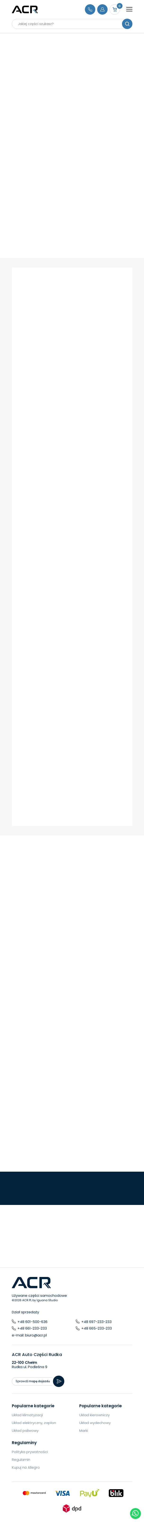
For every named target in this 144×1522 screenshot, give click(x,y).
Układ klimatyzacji (27, 1414)
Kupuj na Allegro (26, 1467)
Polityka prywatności (30, 1451)
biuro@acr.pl (36, 1335)
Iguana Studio (47, 1300)
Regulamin (21, 1459)
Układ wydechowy (95, 1422)
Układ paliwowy (25, 1430)
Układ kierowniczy (94, 1414)
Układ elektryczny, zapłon (34, 1422)
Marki (83, 1430)
